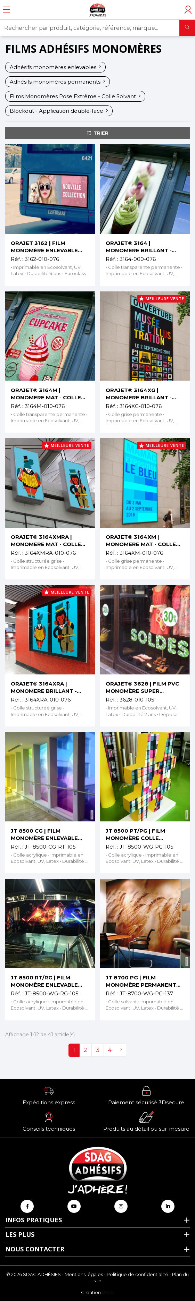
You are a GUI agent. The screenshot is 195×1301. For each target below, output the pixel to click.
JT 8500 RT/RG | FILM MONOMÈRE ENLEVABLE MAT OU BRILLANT (44, 981)
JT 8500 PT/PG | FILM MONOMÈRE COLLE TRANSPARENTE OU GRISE (142, 834)
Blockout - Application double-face (59, 111)
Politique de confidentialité (137, 1274)
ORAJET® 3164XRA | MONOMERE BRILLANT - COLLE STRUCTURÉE (44, 687)
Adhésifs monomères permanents (57, 81)
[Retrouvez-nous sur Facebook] (27, 1206)
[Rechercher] (187, 28)
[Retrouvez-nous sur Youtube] (74, 1206)
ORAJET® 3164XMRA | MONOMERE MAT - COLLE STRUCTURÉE (46, 541)
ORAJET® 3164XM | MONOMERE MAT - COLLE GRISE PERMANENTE (141, 541)
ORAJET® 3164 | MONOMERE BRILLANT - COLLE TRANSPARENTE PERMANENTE (139, 247)
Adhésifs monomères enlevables (55, 67)
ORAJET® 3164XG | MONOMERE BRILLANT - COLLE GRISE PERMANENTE (144, 394)
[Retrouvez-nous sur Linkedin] (167, 1206)
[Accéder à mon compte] (188, 9)
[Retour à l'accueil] (97, 9)
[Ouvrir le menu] (6, 9)
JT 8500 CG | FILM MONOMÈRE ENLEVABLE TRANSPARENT (44, 834)
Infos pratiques (33, 1220)
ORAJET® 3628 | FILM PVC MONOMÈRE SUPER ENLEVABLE (142, 687)
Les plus (19, 1234)
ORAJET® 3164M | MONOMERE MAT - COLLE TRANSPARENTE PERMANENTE (46, 394)
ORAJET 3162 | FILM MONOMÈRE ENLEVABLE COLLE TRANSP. (44, 247)
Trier (97, 133)
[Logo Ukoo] (108, 1292)
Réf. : (17, 259)
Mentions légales (84, 1274)
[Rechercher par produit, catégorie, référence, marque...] (90, 28)
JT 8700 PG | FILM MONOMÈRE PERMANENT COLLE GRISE (141, 981)
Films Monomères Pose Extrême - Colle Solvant (75, 96)
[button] (48, 1095)
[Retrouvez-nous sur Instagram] (121, 1206)
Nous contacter (34, 1249)
